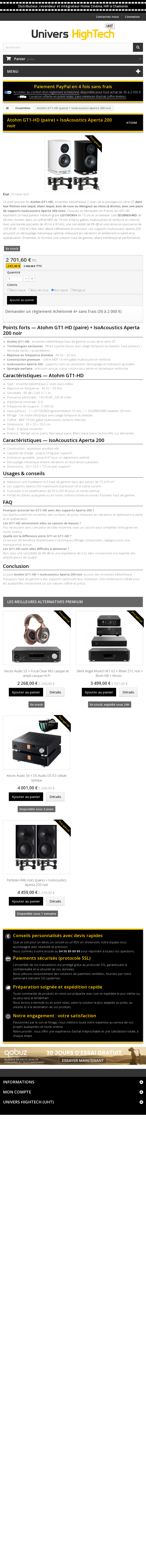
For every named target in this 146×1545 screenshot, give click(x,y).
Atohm (131, 123)
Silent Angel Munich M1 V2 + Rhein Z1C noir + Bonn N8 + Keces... (109, 673)
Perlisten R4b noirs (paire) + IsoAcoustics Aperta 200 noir (37, 882)
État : (7, 194)
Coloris (12, 285)
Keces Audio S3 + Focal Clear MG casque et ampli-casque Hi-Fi (36, 673)
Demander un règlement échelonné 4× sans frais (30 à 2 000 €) (63, 311)
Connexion (132, 17)
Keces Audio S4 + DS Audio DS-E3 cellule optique (37, 777)
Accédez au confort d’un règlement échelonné (46, 92)
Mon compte (17, 1092)
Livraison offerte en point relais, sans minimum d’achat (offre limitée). (77, 96)
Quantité (13, 272)
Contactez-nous (107, 17)
